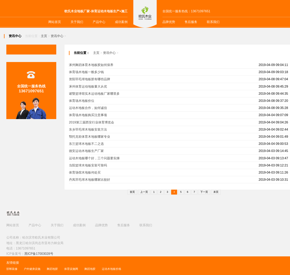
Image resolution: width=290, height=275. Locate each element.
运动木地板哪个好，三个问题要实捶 (94, 158)
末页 (215, 191)
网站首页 (54, 22)
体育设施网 (71, 268)
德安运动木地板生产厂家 (86, 151)
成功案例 (121, 22)
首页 (132, 191)
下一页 (204, 191)
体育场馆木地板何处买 (85, 172)
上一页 (144, 191)
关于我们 (77, 22)
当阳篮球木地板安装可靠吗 (88, 165)
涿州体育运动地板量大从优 (88, 86)
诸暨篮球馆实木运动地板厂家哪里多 (94, 93)
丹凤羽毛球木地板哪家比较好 (89, 179)
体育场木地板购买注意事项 (88, 115)
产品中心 (99, 22)
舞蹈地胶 (52, 268)
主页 (44, 36)
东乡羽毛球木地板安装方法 (88, 129)
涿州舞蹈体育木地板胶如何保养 (91, 65)
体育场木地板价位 (81, 100)
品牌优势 (168, 22)
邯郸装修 (11, 268)
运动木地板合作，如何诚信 (88, 108)
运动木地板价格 (111, 268)
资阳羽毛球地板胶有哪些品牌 (89, 79)
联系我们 (213, 22)
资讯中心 (57, 36)
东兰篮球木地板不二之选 (86, 143)
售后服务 (191, 22)
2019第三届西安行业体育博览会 (91, 122)
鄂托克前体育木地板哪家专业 (89, 136)
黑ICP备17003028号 (38, 253)
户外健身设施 (32, 268)
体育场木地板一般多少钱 (86, 72)
